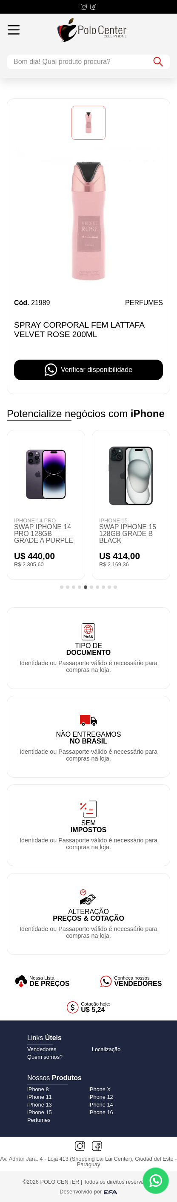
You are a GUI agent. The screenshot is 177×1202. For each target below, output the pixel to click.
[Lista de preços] (42, 981)
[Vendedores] (131, 981)
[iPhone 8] (38, 1089)
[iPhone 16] (100, 1112)
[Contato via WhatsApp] (155, 1180)
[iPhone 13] (39, 1104)
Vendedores (41, 1049)
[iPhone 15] (39, 1112)
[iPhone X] (99, 1089)
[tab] (61, 587)
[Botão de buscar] (158, 62)
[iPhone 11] (39, 1097)
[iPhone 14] (100, 1104)
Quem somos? (45, 1057)
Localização (106, 1049)
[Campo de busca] (76, 62)
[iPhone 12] (100, 1097)
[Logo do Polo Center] (98, 30)
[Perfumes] (39, 1120)
